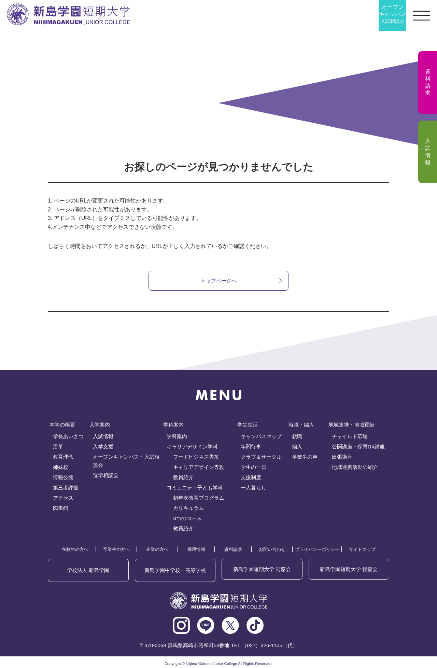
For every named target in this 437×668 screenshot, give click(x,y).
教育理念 (63, 458)
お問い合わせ (272, 550)
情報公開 (63, 479)
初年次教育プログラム (198, 499)
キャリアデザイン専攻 (198, 468)
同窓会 (262, 570)
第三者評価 (66, 489)
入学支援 (103, 448)
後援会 (349, 570)
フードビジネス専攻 (196, 458)
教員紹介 (183, 479)
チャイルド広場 (350, 438)
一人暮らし (253, 489)
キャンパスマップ (261, 438)
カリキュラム (188, 509)
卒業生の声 (305, 458)
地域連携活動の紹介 (355, 468)
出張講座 (342, 458)
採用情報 (196, 550)
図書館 (60, 509)
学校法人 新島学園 (88, 570)
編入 (297, 448)
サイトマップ (362, 550)
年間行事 (251, 448)
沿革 (58, 448)
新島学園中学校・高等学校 (175, 570)
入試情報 (103, 438)
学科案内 (177, 438)
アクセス (63, 499)
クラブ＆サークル (261, 458)
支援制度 (251, 479)
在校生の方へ (75, 550)
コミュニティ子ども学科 (195, 489)
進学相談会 (105, 476)
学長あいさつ (68, 438)
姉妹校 (60, 468)
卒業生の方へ (116, 550)
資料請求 (233, 550)
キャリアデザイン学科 (192, 448)
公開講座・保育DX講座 (358, 448)
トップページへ (218, 281)
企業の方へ (157, 550)
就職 (297, 438)
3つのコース (187, 520)
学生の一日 (253, 468)
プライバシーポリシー (317, 550)
